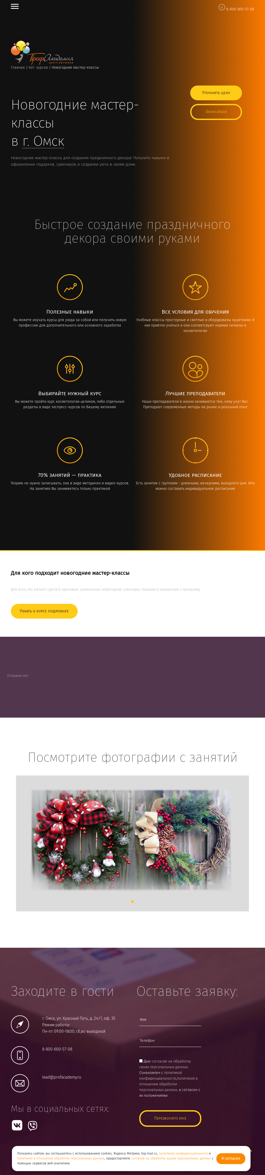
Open (15, 6)
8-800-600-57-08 (240, 9)
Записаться (216, 112)
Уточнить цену (216, 93)
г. (43, 142)
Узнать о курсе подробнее (44, 611)
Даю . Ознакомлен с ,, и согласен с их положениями (169, 1079)
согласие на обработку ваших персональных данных (171, 1158)
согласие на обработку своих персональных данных (165, 1064)
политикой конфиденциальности (183, 1153)
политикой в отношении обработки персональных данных (60, 1158)
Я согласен (231, 1159)
